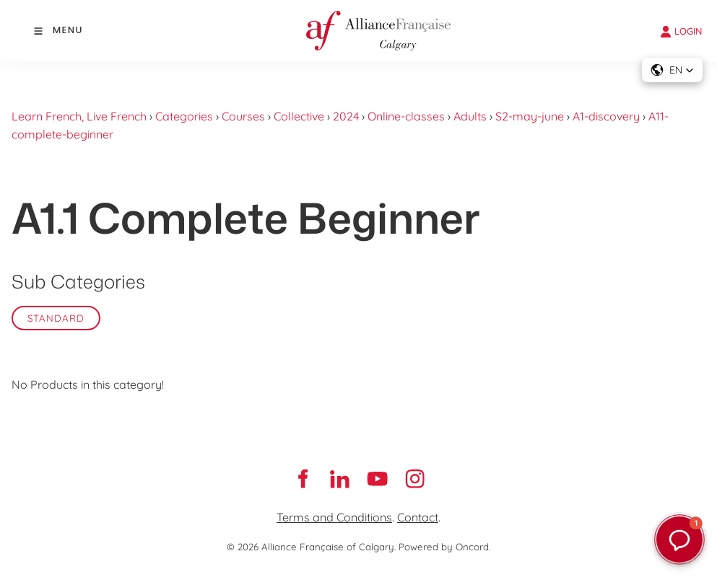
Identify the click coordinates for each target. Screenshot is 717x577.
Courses (243, 116)
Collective (299, 116)
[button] (672, 69)
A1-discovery (606, 116)
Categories (184, 116)
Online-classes (406, 116)
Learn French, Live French (79, 116)
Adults (470, 116)
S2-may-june (529, 116)
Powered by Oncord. (444, 546)
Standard (55, 318)
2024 (346, 116)
